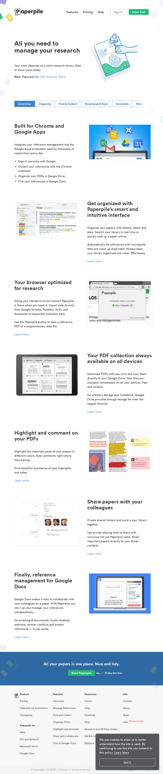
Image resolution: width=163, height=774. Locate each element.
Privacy (64, 769)
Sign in (118, 12)
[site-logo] (28, 12)
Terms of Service (81, 769)
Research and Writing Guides (101, 729)
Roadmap (90, 715)
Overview (24, 104)
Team (126, 715)
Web (22, 732)
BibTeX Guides (93, 736)
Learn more (94, 261)
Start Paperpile (81, 673)
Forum (88, 701)
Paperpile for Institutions (34, 708)
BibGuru (89, 743)
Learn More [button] (121, 752)
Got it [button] (127, 762)
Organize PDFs (61, 722)
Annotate (122, 104)
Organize (45, 104)
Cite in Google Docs (64, 743)
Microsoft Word (29, 746)
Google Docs (27, 753)
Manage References (64, 708)
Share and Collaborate (65, 736)
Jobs (125, 722)
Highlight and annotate (66, 729)
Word (62, 77)
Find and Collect (62, 715)
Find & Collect (68, 104)
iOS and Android (29, 739)
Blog (87, 722)
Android (51, 77)
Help (101, 12)
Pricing (88, 12)
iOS (42, 77)
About (126, 708)
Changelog (26, 715)
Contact (127, 701)
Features (72, 12)
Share (140, 104)
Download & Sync (96, 104)
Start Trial (138, 12)
